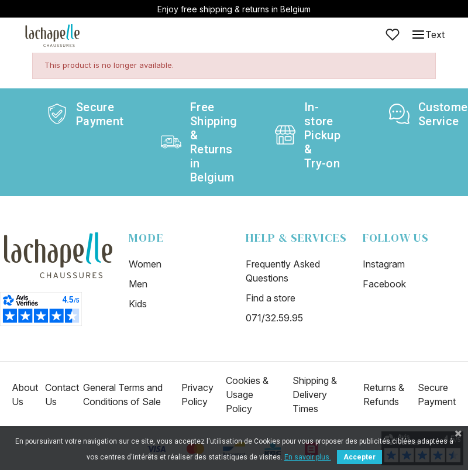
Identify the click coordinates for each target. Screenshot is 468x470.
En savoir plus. (307, 457)
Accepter (359, 457)
